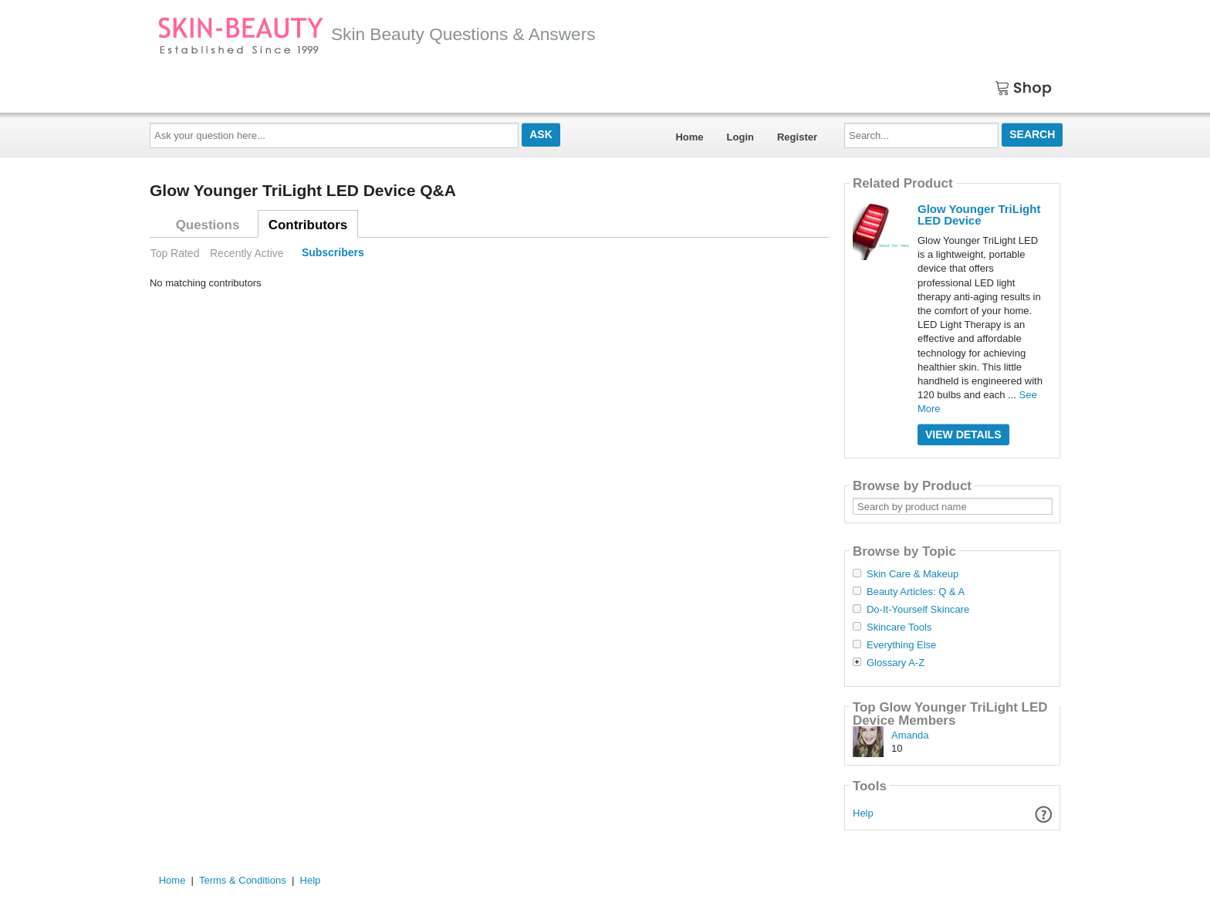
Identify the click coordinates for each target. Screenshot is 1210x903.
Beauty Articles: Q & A (916, 592)
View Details (963, 434)
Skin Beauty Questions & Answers (376, 34)
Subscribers (333, 253)
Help (863, 813)
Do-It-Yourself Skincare (918, 609)
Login (740, 137)
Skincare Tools (899, 627)
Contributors (308, 225)
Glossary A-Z (895, 663)
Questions (208, 225)
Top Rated (175, 253)
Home (689, 137)
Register (797, 137)
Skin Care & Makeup (912, 574)
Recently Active (247, 253)
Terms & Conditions (242, 880)
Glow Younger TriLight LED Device (979, 214)
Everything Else (901, 645)
